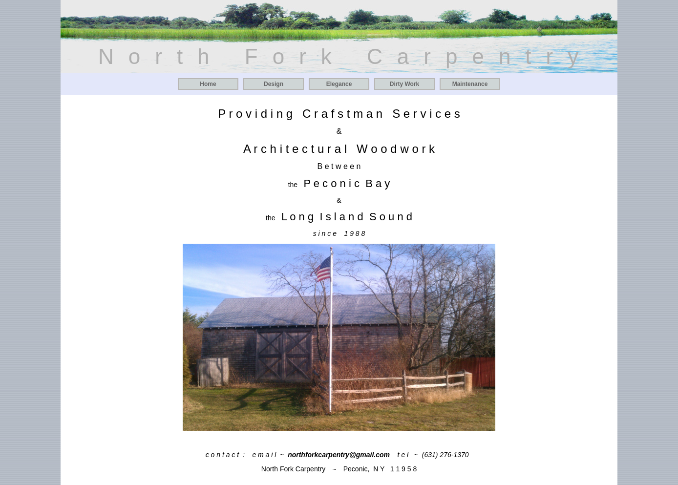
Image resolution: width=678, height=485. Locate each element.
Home (208, 84)
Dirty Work (404, 84)
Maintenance (470, 84)
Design (273, 84)
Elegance (339, 84)
